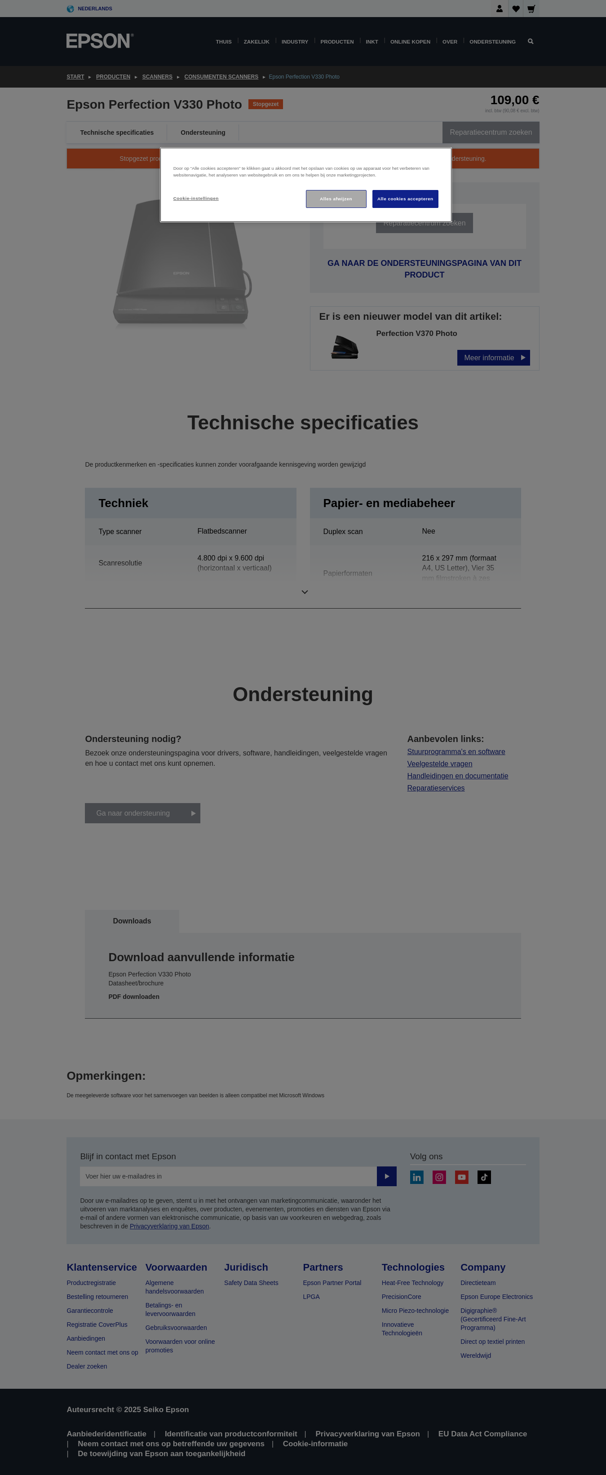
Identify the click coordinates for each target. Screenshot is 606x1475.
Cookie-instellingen (196, 198)
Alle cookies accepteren (405, 198)
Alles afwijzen (336, 198)
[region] (306, 184)
